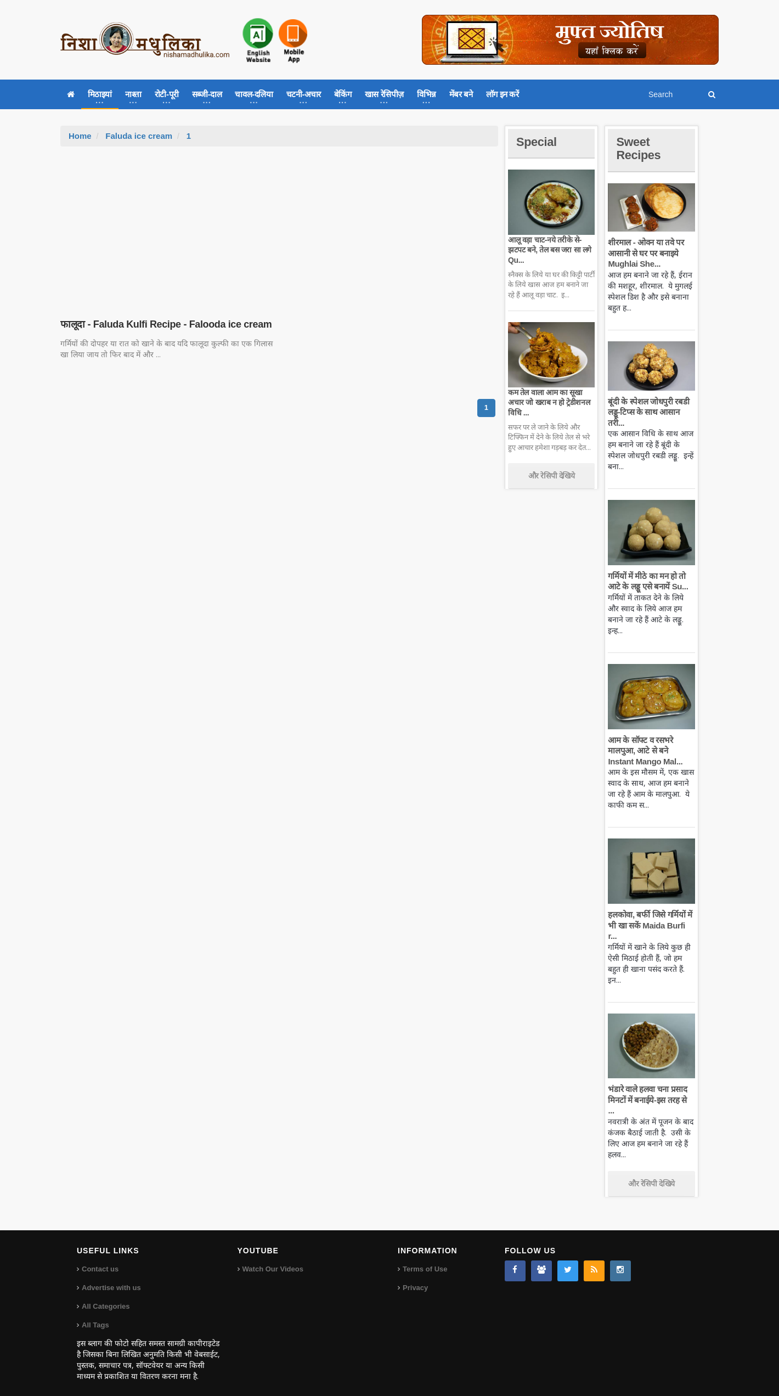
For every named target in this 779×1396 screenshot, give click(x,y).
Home (80, 135)
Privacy (415, 1277)
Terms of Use (425, 1258)
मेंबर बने (461, 94)
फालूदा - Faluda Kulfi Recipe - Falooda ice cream (165, 324)
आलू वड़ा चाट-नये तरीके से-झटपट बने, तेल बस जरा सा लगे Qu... (549, 249)
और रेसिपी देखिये (551, 475)
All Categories (105, 1296)
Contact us (100, 1258)
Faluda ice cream (138, 135)
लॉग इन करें (502, 94)
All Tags (95, 1314)
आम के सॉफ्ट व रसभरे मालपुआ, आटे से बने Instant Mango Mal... (645, 750)
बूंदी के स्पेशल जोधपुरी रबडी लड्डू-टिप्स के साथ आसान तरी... (648, 412)
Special (536, 142)
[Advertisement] (279, 228)
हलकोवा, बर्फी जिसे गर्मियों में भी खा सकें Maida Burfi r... (650, 925)
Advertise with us (111, 1277)
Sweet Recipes (638, 148)
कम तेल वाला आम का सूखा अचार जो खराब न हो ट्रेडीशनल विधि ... (549, 402)
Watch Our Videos (272, 1258)
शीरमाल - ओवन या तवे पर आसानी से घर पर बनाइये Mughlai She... (646, 253)
